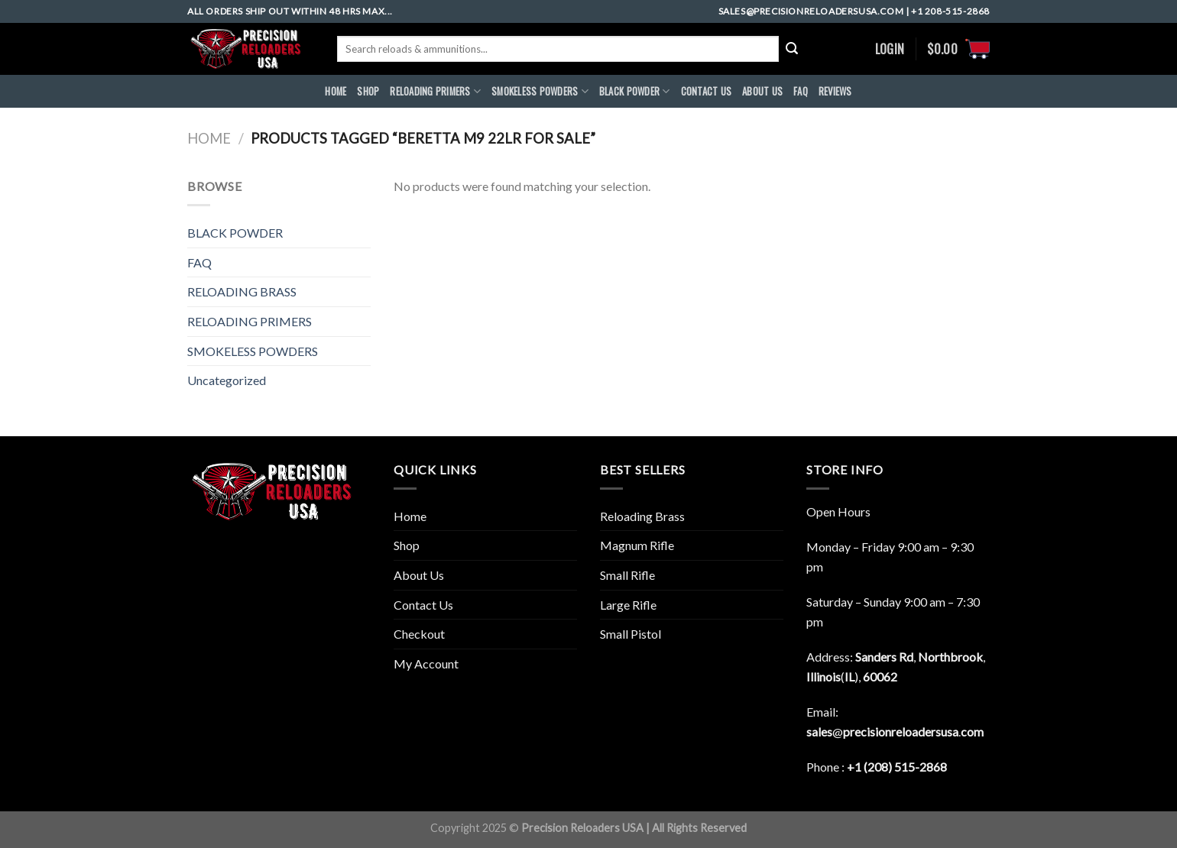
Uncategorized (226, 380)
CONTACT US (706, 91)
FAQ (800, 91)
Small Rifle (627, 575)
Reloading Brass (642, 516)
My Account (426, 663)
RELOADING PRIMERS (435, 91)
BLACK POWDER (634, 91)
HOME (335, 91)
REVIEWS (835, 91)
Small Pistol (630, 633)
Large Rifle (628, 604)
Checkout (419, 633)
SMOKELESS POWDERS (539, 91)
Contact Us (423, 604)
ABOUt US (762, 91)
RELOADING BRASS (242, 291)
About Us (419, 575)
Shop (368, 91)
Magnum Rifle (637, 545)
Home (209, 138)
